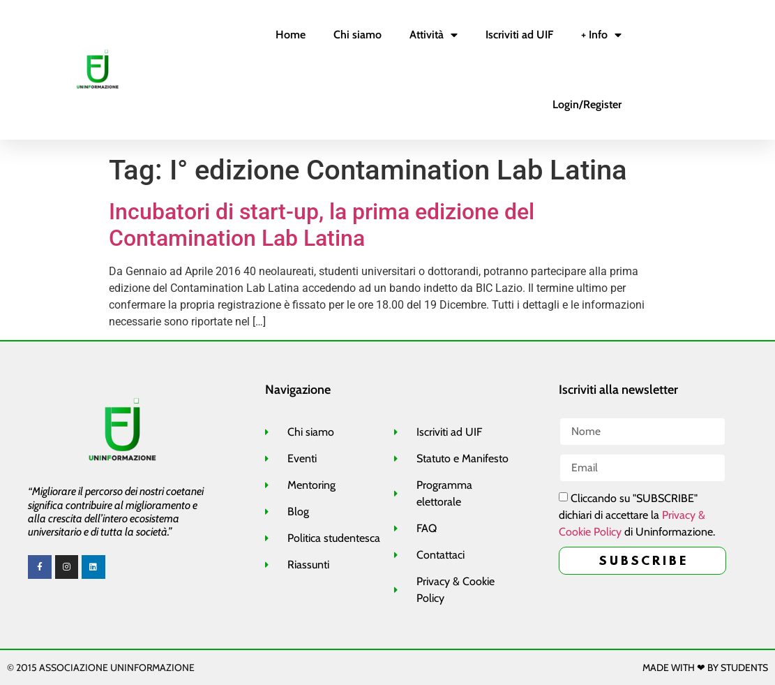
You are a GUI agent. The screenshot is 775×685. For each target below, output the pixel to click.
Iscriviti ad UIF (519, 34)
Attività (433, 34)
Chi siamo (357, 34)
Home (291, 34)
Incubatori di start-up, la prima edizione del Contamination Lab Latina (321, 224)
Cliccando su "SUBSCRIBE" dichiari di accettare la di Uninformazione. (637, 515)
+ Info (601, 34)
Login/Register (587, 104)
